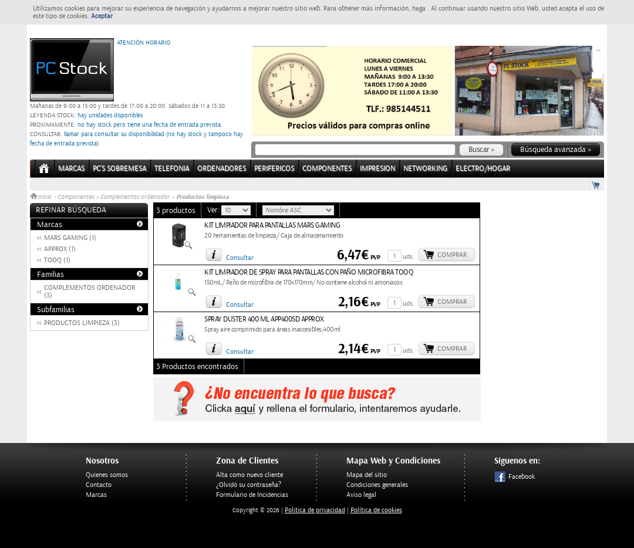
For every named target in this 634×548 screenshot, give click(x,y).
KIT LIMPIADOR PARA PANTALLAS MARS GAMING (272, 225)
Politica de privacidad (315, 510)
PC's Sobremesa (119, 168)
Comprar (452, 255)
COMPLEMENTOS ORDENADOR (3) (89, 291)
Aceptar (102, 16)
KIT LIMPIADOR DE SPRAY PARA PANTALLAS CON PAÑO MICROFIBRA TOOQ (308, 272)
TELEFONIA (171, 168)
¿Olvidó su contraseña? (248, 485)
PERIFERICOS (274, 168)
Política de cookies (376, 510)
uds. (408, 257)
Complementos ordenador (135, 197)
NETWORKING (425, 168)
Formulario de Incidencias (252, 495)
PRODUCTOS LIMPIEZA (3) (82, 323)
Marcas (71, 168)
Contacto (99, 485)
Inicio (41, 197)
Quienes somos (107, 475)
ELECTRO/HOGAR (483, 168)
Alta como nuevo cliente (249, 475)
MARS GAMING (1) (70, 238)
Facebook (514, 477)
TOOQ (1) (57, 260)
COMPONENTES (327, 168)
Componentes (76, 197)
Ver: (214, 210)
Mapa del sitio (366, 475)
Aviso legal (361, 495)
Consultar (240, 258)
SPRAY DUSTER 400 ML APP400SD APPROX (264, 319)
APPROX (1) (60, 249)
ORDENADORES (221, 168)
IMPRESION (377, 168)
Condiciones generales (377, 485)
